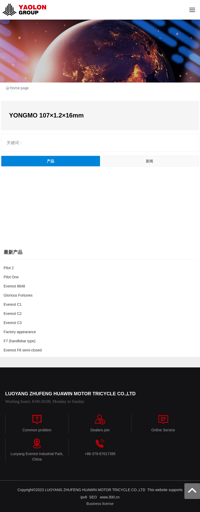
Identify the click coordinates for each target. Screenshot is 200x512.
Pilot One (11, 277)
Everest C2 (13, 313)
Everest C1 (13, 304)
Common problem (36, 430)
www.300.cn (110, 497)
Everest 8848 (14, 286)
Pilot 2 (9, 268)
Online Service (163, 430)
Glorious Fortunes (18, 295)
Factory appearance (20, 332)
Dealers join (100, 430)
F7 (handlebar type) (19, 341)
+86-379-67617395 (100, 454)
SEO (94, 497)
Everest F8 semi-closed (23, 350)
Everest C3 (13, 323)
